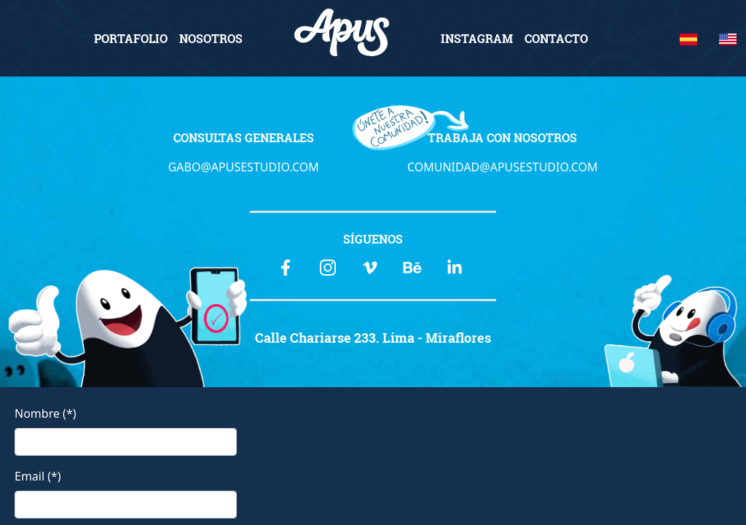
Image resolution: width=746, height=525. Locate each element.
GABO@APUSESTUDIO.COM (243, 167)
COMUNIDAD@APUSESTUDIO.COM (502, 167)
